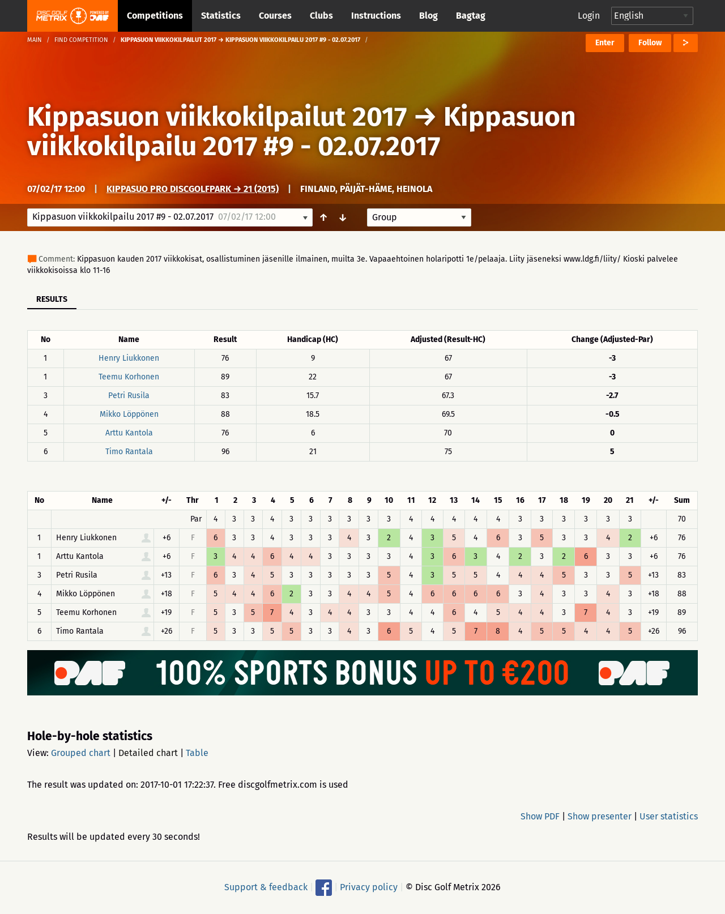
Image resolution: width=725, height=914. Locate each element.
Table (197, 753)
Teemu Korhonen (129, 377)
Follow (650, 43)
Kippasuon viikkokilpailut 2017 (217, 116)
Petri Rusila (129, 395)
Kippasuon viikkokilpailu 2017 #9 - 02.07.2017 (301, 131)
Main (34, 40)
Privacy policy (369, 887)
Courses (275, 15)
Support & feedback (266, 887)
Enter (605, 43)
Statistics (221, 15)
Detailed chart (148, 753)
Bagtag (470, 15)
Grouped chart (80, 753)
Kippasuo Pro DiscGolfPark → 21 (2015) (192, 188)
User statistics (668, 816)
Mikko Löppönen (129, 414)
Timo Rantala (129, 451)
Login (589, 15)
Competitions (155, 15)
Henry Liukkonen (129, 358)
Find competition (81, 40)
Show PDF (540, 816)
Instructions (376, 15)
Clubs (321, 15)
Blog (428, 15)
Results (51, 299)
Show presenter (600, 816)
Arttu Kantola (129, 433)
